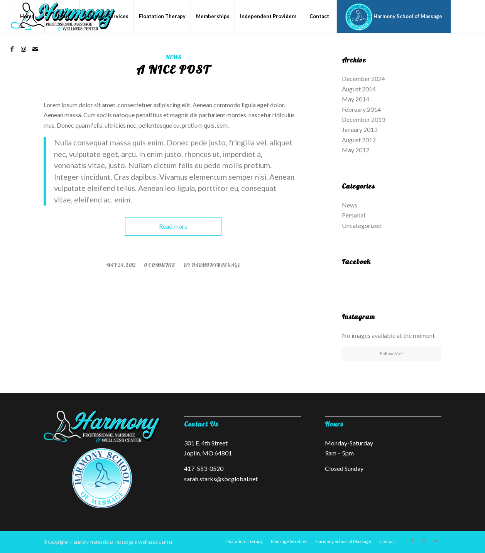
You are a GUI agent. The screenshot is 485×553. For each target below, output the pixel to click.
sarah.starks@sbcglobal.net (221, 478)
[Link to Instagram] (23, 49)
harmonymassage (215, 265)
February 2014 (361, 109)
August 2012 (359, 139)
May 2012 (355, 149)
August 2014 (359, 89)
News (173, 57)
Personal (353, 215)
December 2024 (363, 78)
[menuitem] (27, 16)
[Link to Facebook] (12, 49)
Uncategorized (362, 225)
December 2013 (363, 119)
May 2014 (355, 99)
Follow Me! (391, 353)
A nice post (173, 69)
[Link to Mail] (35, 49)
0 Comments (159, 265)
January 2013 (359, 129)
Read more (173, 226)
